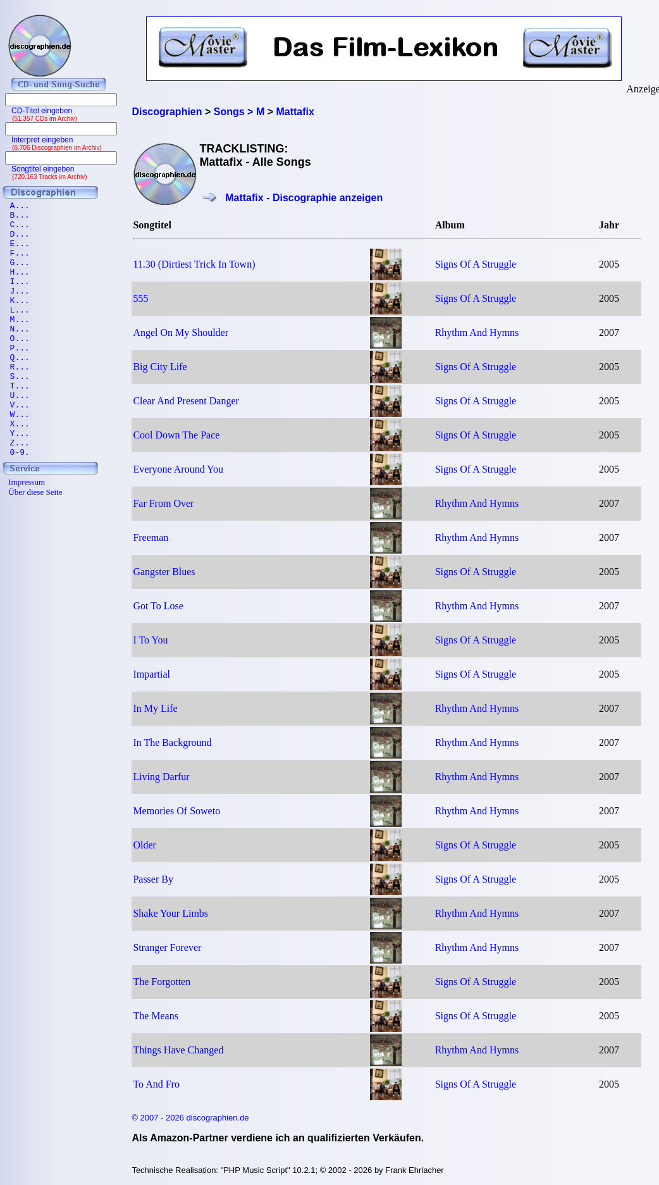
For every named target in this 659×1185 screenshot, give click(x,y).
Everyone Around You (178, 469)
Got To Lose (158, 605)
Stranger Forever (167, 947)
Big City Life (160, 366)
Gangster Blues (164, 571)
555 (140, 298)
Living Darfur (161, 776)
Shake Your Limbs (170, 913)
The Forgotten (161, 981)
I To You (150, 640)
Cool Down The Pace (176, 435)
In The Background (172, 742)
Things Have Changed (178, 1050)
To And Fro (156, 1084)
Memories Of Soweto (176, 810)
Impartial (151, 674)
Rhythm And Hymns (477, 332)
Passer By (153, 879)
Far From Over (163, 503)
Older (144, 845)
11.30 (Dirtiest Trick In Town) (194, 264)
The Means (155, 1015)
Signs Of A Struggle (475, 264)
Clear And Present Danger (186, 400)
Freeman (150, 537)
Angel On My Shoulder (180, 332)
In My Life (155, 708)
